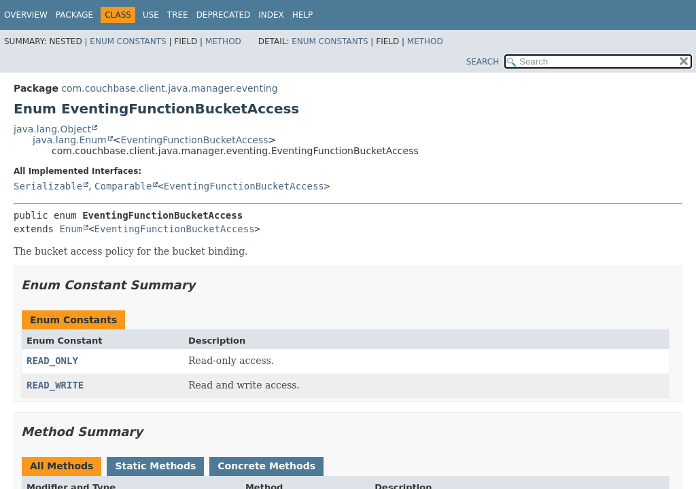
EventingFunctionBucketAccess (194, 139)
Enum (70, 228)
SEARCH (483, 62)
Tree (177, 15)
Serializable (48, 186)
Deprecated (223, 15)
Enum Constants (128, 41)
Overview (26, 15)
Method (223, 41)
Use (151, 15)
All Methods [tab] (61, 465)
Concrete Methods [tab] (266, 465)
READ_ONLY (52, 360)
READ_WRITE (55, 385)
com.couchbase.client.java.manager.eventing (169, 88)
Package (74, 15)
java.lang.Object (52, 129)
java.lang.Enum (70, 139)
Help (302, 15)
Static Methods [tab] (155, 465)
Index (271, 15)
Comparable (123, 186)
